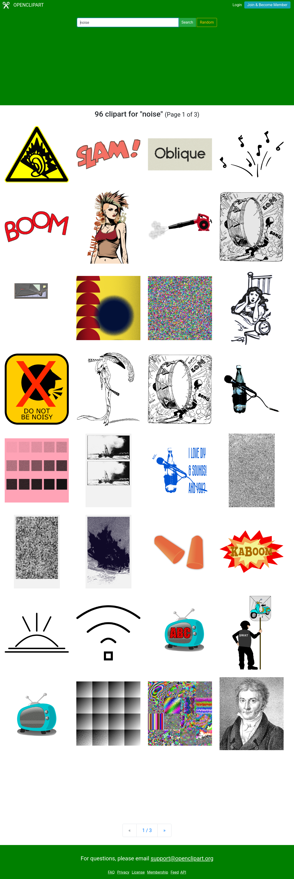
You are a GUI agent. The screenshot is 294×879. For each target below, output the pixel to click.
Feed (175, 872)
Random (207, 22)
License (138, 872)
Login (237, 5)
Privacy (123, 872)
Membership (157, 872)
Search (187, 22)
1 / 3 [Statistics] (147, 830)
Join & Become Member (267, 5)
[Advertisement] (147, 66)
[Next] (164, 830)
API (183, 872)
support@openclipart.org (182, 858)
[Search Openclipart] (128, 22)
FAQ (111, 872)
